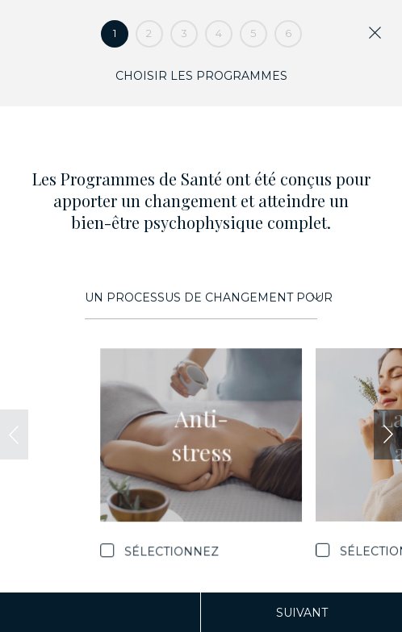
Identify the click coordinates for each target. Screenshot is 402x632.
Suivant (302, 612)
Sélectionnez (171, 550)
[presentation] (14, 434)
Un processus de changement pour (203, 297)
